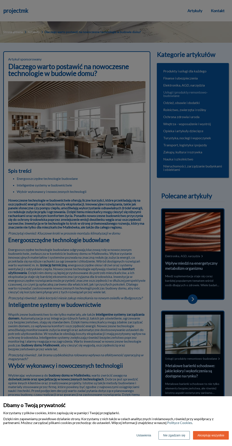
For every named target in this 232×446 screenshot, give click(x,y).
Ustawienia (143, 435)
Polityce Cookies (179, 423)
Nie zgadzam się (174, 435)
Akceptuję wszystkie (211, 435)
